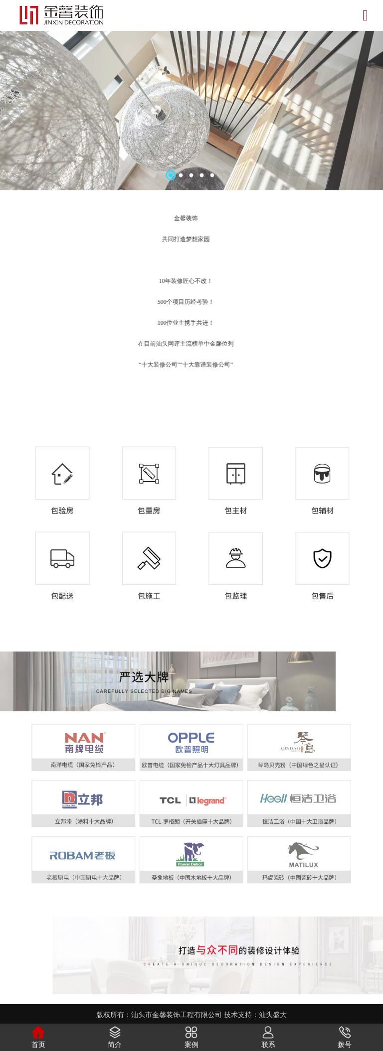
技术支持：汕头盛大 (255, 1015)
